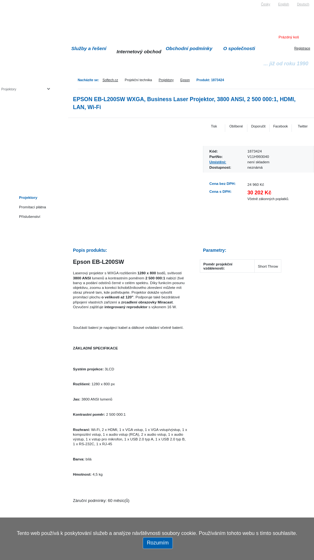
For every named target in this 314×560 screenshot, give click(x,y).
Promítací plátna (32, 207)
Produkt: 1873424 (210, 80)
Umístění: (217, 162)
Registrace (302, 48)
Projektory (166, 80)
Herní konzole (23, 140)
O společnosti (239, 48)
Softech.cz (110, 80)
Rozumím (157, 542)
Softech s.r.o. (11, 2)
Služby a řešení (89, 48)
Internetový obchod (138, 51)
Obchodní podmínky (189, 48)
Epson (185, 80)
